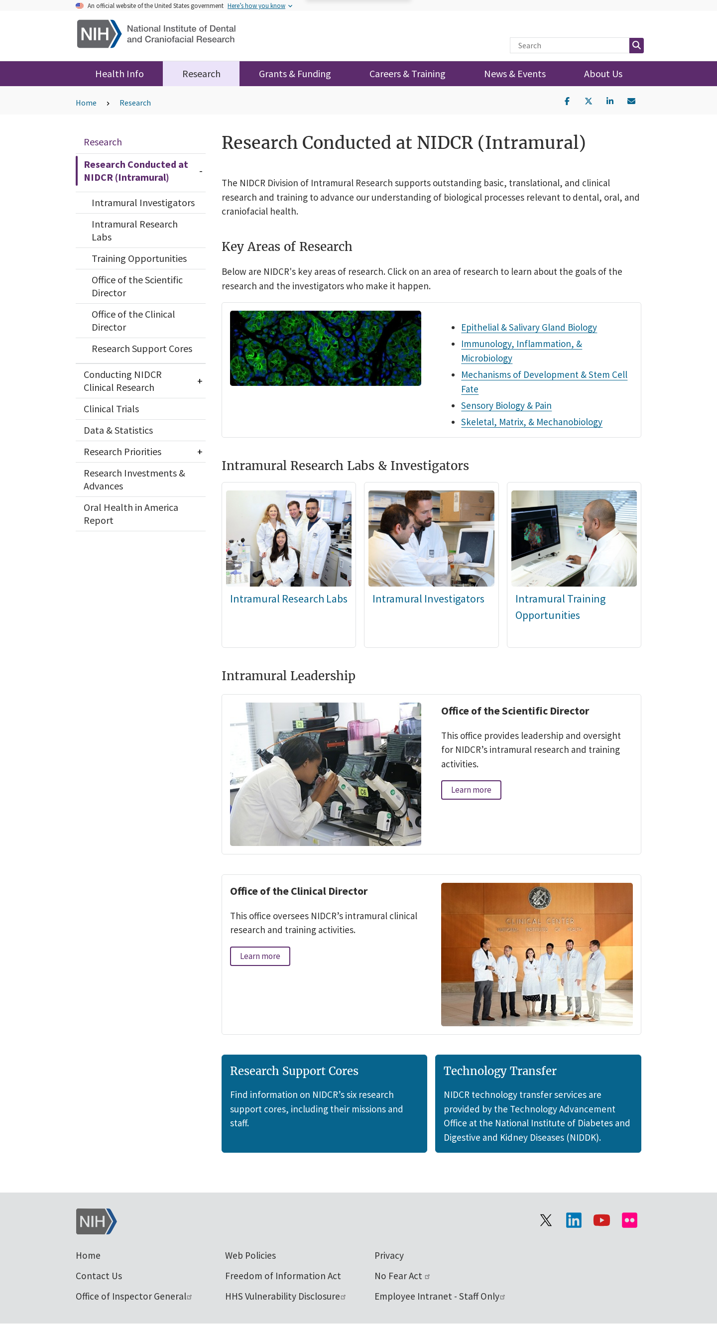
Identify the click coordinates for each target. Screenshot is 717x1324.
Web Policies (250, 1255)
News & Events (515, 73)
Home (86, 103)
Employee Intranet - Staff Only (440, 1296)
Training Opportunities (139, 258)
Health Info (119, 73)
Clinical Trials (111, 408)
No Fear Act (402, 1276)
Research (201, 73)
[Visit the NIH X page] (546, 1220)
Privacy (389, 1255)
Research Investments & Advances (134, 479)
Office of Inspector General (134, 1296)
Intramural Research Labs (135, 230)
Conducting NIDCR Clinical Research (123, 380)
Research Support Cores (142, 348)
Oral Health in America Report (131, 513)
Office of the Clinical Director (133, 320)
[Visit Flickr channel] (629, 1220)
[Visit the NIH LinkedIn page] (574, 1220)
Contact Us (99, 1276)
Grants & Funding (295, 73)
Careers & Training (407, 73)
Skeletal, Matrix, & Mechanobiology (532, 422)
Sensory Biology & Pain (507, 405)
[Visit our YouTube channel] (601, 1220)
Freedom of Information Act (283, 1276)
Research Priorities (122, 451)
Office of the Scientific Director (137, 286)
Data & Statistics (118, 430)
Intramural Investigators (143, 202)
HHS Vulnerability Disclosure (286, 1296)
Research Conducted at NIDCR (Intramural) (136, 170)
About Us (603, 73)
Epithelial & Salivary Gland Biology (530, 327)
